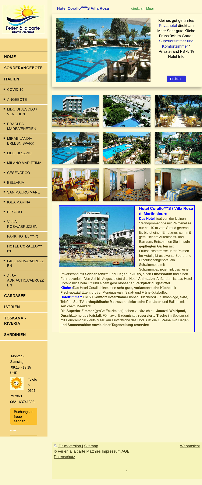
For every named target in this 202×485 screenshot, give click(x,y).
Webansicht (190, 446)
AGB (125, 451)
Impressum (111, 451)
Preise (175, 78)
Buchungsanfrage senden (23, 416)
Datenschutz (64, 457)
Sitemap (91, 446)
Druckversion (68, 446)
